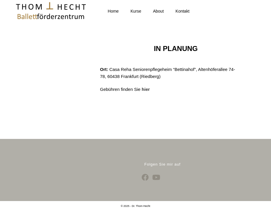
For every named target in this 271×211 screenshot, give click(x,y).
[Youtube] (156, 169)
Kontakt (182, 11)
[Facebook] (145, 169)
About (158, 11)
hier (146, 89)
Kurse (136, 11)
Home (113, 11)
